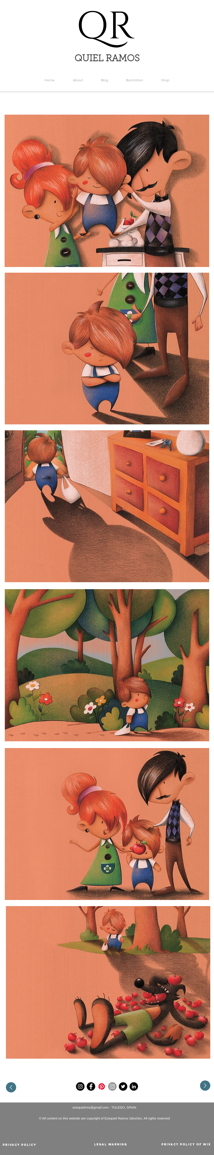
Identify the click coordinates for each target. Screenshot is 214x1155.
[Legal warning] (110, 1144)
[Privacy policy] (19, 1145)
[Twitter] (123, 1086)
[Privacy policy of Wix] (186, 1144)
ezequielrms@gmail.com (91, 1107)
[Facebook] (91, 1086)
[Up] (11, 1087)
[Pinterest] (101, 1086)
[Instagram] (80, 1086)
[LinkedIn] (133, 1086)
